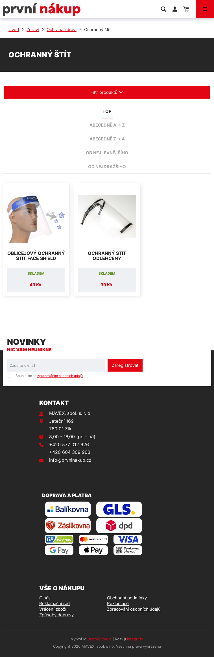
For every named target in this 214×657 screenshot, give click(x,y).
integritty (135, 639)
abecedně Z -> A (107, 139)
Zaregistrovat (125, 365)
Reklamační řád (54, 603)
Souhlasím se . (50, 376)
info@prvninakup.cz (70, 460)
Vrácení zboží (52, 609)
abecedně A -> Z (107, 125)
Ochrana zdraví (62, 29)
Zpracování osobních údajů (134, 609)
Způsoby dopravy (56, 614)
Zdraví (33, 29)
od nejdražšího (107, 166)
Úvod (13, 29)
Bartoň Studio (100, 639)
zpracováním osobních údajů (60, 376)
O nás (45, 597)
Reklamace (118, 603)
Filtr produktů (107, 92)
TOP (107, 111)
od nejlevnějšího (107, 152)
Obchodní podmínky (127, 597)
